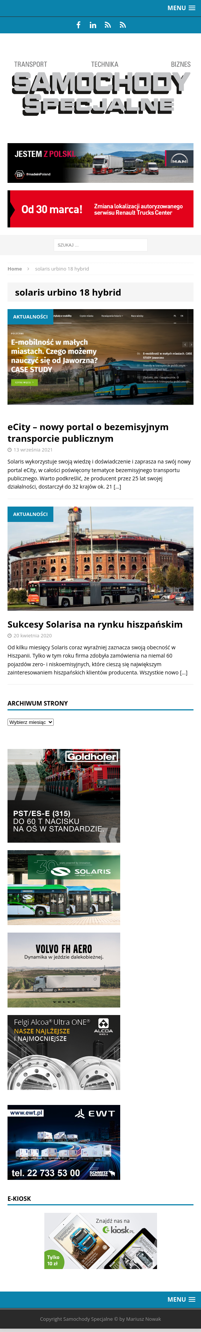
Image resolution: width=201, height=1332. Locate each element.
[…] (117, 486)
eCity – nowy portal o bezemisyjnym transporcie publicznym (88, 432)
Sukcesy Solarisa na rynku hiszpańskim (95, 624)
